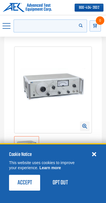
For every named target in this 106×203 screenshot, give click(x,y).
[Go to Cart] (95, 26)
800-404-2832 (89, 8)
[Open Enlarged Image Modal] (85, 126)
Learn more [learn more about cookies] (50, 168)
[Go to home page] (27, 7)
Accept (25, 182)
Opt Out (60, 182)
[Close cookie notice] (94, 154)
